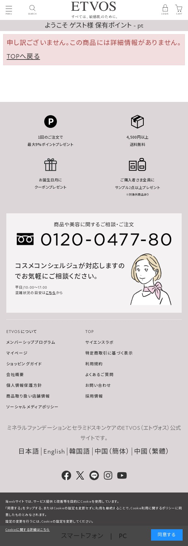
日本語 (28, 451)
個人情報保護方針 (24, 385)
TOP (89, 331)
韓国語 (79, 451)
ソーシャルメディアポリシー (32, 407)
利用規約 (94, 364)
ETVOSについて (21, 331)
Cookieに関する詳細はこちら (27, 530)
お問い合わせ (98, 385)
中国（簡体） (112, 451)
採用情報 (94, 396)
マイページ (17, 353)
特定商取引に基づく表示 (109, 353)
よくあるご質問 (99, 374)
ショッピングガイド (24, 364)
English (54, 451)
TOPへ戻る (23, 56)
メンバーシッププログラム (30, 342)
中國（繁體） (152, 451)
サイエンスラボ (99, 342)
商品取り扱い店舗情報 (28, 396)
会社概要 (15, 374)
